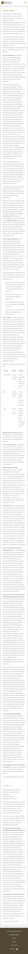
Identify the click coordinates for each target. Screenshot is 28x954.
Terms (14, 938)
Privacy (14, 941)
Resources (14, 945)
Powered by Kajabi (14, 935)
